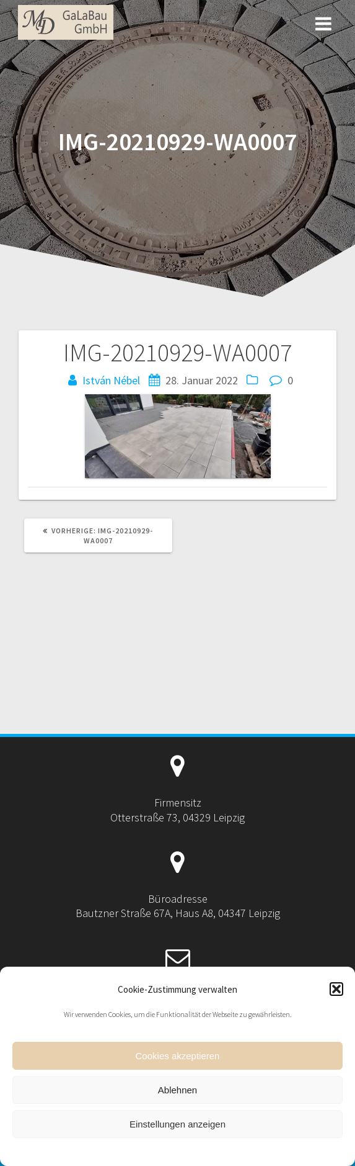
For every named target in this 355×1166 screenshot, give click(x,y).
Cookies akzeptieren (178, 1056)
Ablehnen (177, 1090)
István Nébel (111, 380)
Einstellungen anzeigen (177, 1124)
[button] (336, 989)
